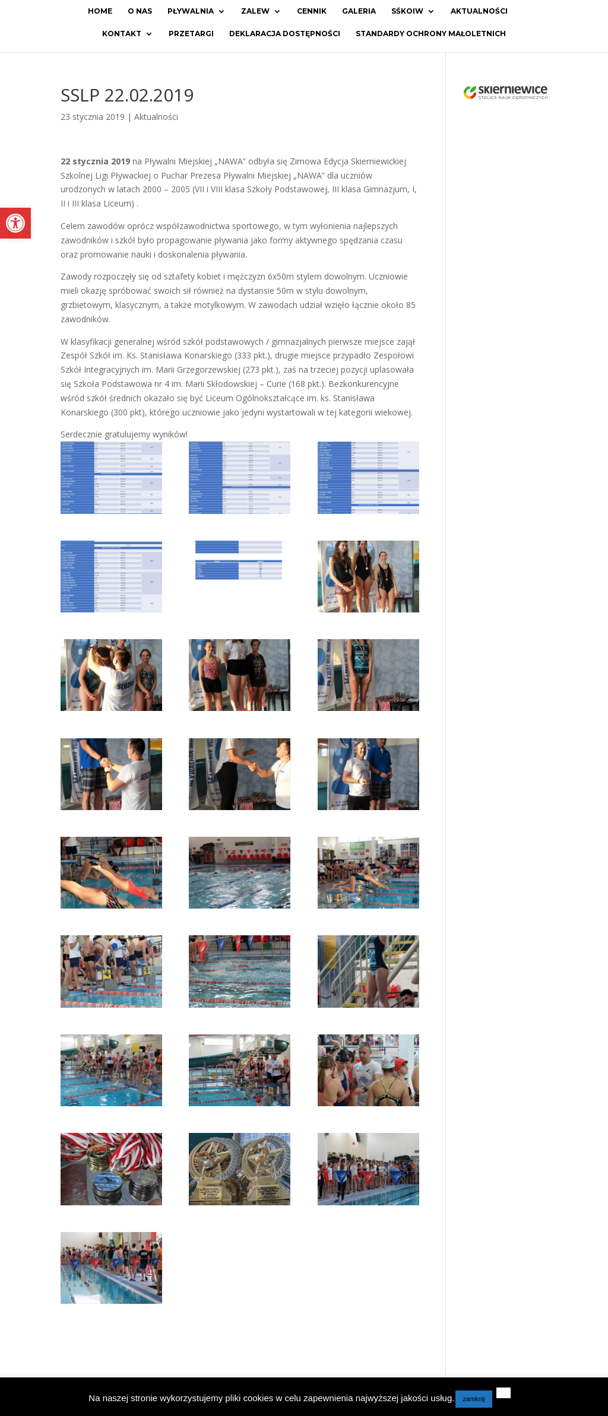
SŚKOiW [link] (407, 11)
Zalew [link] (255, 11)
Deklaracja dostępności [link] (284, 34)
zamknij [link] (473, 1398)
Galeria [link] (359, 11)
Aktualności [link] (479, 11)
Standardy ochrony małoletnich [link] (431, 34)
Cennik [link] (312, 11)
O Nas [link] (140, 11)
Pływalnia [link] (190, 11)
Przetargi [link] (191, 34)
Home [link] (100, 11)
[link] (15, 223)
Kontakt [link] (121, 34)
